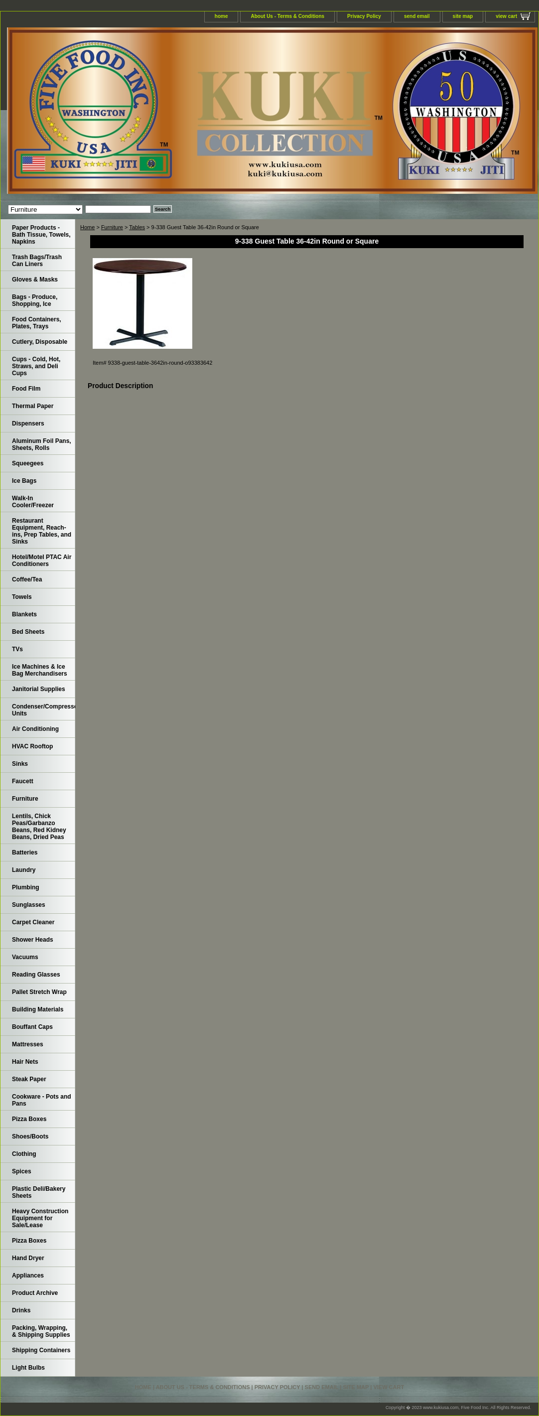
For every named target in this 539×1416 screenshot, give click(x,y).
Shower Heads (32, 939)
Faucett (22, 781)
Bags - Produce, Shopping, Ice (34, 300)
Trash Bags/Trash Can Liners (37, 261)
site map (463, 16)
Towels (22, 596)
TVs (17, 649)
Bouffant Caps (32, 1026)
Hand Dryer (28, 1258)
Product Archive (35, 1292)
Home (87, 227)
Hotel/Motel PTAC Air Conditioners (41, 560)
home (221, 16)
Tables (137, 227)
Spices (21, 1171)
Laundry (23, 869)
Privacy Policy (364, 16)
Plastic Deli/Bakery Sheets (38, 1192)
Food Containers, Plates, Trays (36, 323)
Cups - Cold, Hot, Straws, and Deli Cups (36, 366)
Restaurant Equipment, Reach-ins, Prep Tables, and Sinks (41, 531)
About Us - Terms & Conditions (287, 16)
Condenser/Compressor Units (43, 710)
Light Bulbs (28, 1367)
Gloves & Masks (35, 279)
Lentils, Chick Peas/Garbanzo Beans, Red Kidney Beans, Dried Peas (39, 827)
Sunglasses (28, 904)
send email (417, 16)
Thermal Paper (32, 406)
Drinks (21, 1310)
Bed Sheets (28, 631)
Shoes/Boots (30, 1136)
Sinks (20, 763)
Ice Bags (24, 480)
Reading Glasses (36, 974)
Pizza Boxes (29, 1119)
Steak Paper (29, 1079)
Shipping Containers (41, 1350)
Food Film (26, 388)
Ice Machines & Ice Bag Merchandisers (39, 670)
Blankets (24, 614)
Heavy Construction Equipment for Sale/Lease (40, 1218)
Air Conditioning (35, 728)
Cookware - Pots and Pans (41, 1100)
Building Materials (37, 1009)
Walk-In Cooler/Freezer (33, 502)
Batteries (24, 852)
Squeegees (27, 463)
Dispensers (28, 423)
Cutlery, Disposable (39, 341)
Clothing (24, 1153)
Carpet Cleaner (33, 922)
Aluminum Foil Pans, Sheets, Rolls (41, 444)
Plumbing (25, 887)
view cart (506, 16)
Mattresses (27, 1044)
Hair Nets (25, 1061)
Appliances (28, 1275)
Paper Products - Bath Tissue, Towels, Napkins (41, 234)
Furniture (112, 227)
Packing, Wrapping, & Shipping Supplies (41, 1331)
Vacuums (25, 957)
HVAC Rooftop (32, 746)
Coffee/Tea (27, 579)
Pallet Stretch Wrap (39, 992)
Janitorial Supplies (38, 689)
